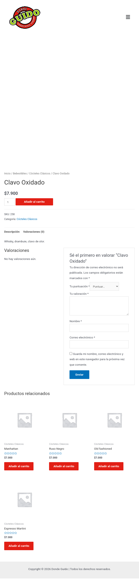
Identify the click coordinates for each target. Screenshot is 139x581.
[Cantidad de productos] (9, 202)
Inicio (7, 173)
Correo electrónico (82, 337)
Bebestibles (20, 173)
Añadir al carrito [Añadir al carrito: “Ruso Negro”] (65, 466)
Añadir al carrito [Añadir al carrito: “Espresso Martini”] (20, 547)
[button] (128, 17)
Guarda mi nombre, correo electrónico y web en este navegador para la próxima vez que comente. (97, 359)
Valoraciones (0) (33, 231)
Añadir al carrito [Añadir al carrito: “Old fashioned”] (110, 466)
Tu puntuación (80, 286)
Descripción (12, 231)
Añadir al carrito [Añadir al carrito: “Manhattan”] (20, 466)
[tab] (12, 232)
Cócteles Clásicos (39, 173)
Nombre (76, 321)
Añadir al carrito (34, 201)
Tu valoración (79, 293)
